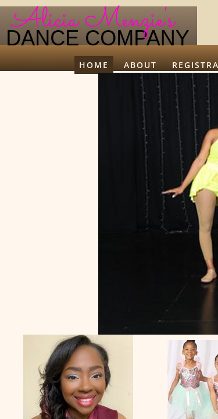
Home (94, 64)
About (140, 64)
